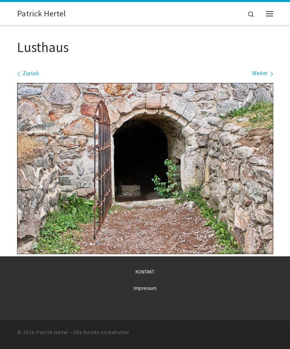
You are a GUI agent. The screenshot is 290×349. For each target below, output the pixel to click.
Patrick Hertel (52, 332)
